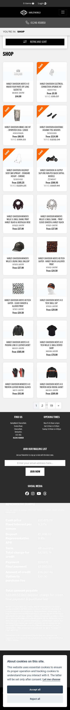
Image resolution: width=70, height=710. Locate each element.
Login (42, 3)
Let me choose (51, 679)
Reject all (35, 698)
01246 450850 (36, 22)
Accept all (34, 689)
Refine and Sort (35, 41)
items (28, 3)
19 (51, 405)
